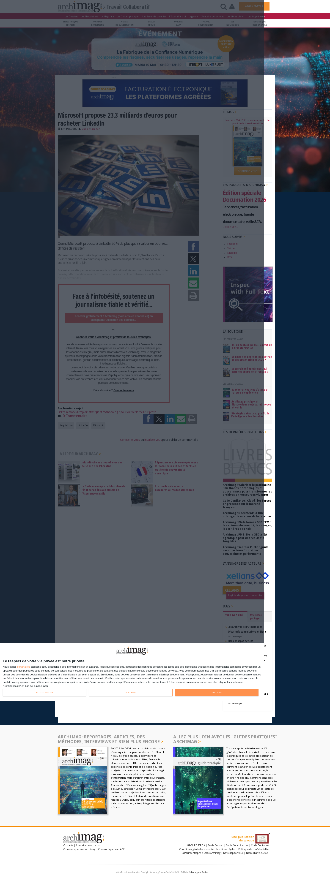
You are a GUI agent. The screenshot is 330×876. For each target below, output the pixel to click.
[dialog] (132, 672)
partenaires (23, 667)
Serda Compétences (237, 845)
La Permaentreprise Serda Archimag (201, 853)
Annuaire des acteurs (87, 845)
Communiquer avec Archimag (79, 849)
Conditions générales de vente (196, 849)
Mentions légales (225, 849)
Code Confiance (260, 845)
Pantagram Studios (199, 872)
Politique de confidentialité (253, 849)
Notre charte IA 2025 (257, 853)
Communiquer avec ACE (111, 849)
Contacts (68, 845)
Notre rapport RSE (233, 853)
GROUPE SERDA (196, 845)
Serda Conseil (215, 845)
